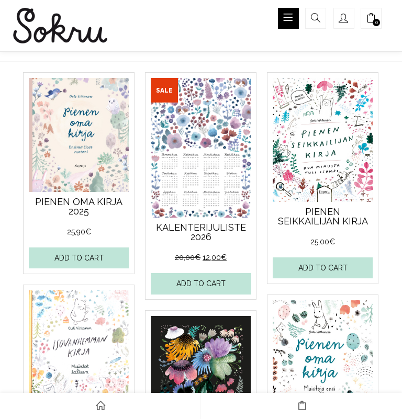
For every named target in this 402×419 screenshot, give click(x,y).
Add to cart (78, 258)
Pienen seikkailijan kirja (322, 216)
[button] (371, 19)
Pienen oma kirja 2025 (78, 206)
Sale (164, 90)
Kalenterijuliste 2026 (200, 232)
